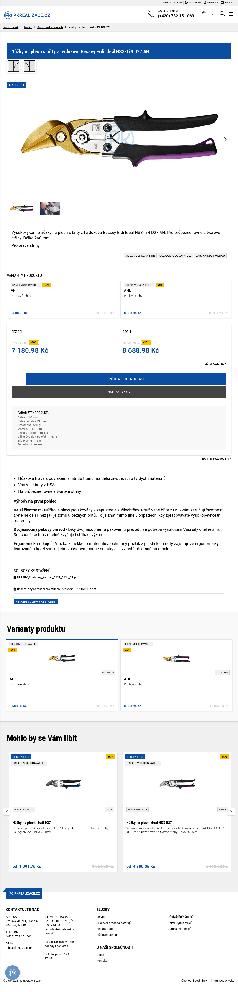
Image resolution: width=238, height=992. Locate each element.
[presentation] (225, 139)
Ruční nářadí (10, 27)
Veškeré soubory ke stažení (36, 601)
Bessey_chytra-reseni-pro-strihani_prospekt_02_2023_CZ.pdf (55, 589)
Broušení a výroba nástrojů (114, 923)
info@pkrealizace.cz (19, 947)
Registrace (193, 2)
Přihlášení (211, 2)
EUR (179, 2)
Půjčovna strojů (107, 934)
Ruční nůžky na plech (50, 27)
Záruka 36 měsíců (179, 929)
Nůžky (28, 27)
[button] (208, 14)
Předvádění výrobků (181, 916)
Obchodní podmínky (194, 980)
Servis (101, 916)
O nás (100, 954)
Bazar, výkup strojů (180, 923)
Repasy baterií (106, 929)
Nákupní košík (119, 392)
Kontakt (227, 2)
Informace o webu (223, 980)
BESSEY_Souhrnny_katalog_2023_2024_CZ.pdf (46, 577)
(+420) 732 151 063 (19, 936)
